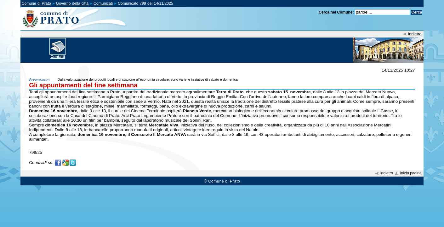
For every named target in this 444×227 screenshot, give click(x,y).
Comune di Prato (36, 3)
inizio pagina (411, 173)
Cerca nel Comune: (336, 12)
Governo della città (72, 3)
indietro (414, 34)
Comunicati (103, 3)
